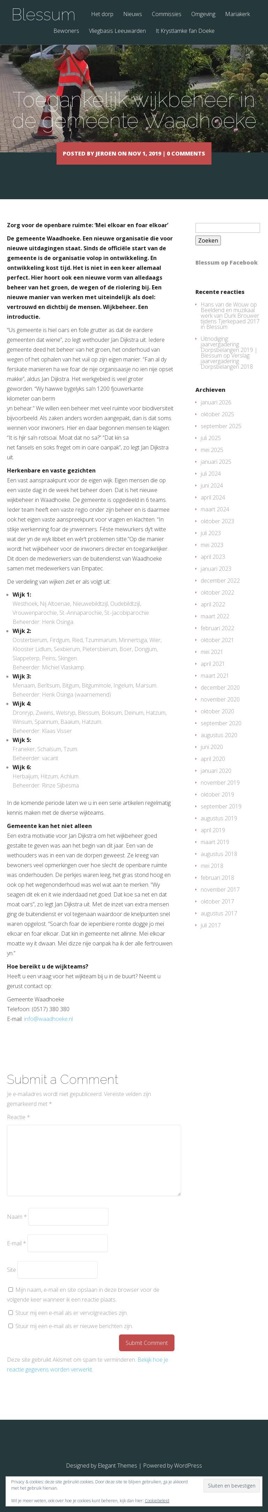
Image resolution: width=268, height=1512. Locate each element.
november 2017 (220, 899)
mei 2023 (212, 555)
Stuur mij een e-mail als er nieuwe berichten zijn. (74, 1336)
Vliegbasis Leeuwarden (117, 31)
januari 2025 (216, 472)
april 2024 (213, 507)
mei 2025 (212, 460)
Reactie (18, 1127)
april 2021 (213, 674)
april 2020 (213, 769)
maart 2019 (215, 852)
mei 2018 (212, 876)
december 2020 (220, 697)
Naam (17, 1227)
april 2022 (213, 614)
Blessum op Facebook (226, 272)
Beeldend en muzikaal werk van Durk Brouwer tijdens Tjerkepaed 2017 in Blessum (230, 328)
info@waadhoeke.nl (48, 1029)
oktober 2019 (217, 804)
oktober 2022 (217, 602)
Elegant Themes (117, 1475)
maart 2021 (215, 686)
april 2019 (213, 840)
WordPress (188, 1475)
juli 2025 (211, 448)
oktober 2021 (217, 650)
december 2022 (220, 591)
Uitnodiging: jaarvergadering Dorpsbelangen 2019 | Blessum (229, 357)
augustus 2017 (219, 923)
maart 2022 (215, 626)
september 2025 (221, 436)
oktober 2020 (217, 721)
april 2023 (213, 567)
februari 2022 (217, 638)
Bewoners (66, 31)
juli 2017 (211, 935)
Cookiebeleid (157, 1501)
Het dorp (102, 14)
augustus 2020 (219, 745)
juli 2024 (211, 484)
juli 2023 (211, 543)
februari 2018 (217, 888)
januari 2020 (216, 781)
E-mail (16, 1253)
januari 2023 (216, 579)
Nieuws (132, 14)
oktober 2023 (217, 531)
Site (11, 1280)
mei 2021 (212, 662)
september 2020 (221, 733)
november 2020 (220, 709)
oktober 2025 (217, 424)
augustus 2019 (219, 828)
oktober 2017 (217, 911)
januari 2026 (216, 412)
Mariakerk (237, 14)
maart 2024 (215, 519)
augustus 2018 (219, 864)
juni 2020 (212, 757)
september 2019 (221, 816)
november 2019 (220, 793)
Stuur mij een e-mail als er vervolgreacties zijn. (71, 1323)
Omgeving (203, 14)
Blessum (43, 14)
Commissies (166, 14)
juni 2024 (212, 495)
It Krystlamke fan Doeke (185, 31)
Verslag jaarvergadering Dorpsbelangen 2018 (227, 371)
